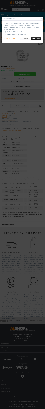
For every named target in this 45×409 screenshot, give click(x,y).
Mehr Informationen (9, 38)
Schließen (25, 38)
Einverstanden (36, 38)
